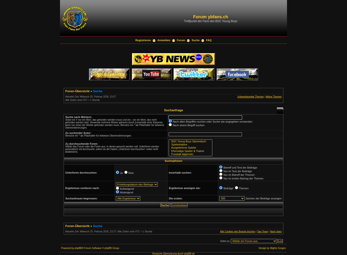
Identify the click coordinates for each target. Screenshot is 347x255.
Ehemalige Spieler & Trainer (190, 151)
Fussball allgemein (190, 154)
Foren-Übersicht (77, 91)
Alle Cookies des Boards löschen (237, 231)
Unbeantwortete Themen (250, 96)
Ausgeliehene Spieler (190, 147)
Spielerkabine (190, 144)
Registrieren (143, 40)
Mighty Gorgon (278, 248)
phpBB (78, 248)
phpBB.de (189, 253)
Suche (196, 40)
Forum (181, 40)
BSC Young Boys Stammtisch (190, 141)
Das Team (262, 231)
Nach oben (276, 231)
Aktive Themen (274, 96)
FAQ (209, 40)
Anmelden (163, 40)
